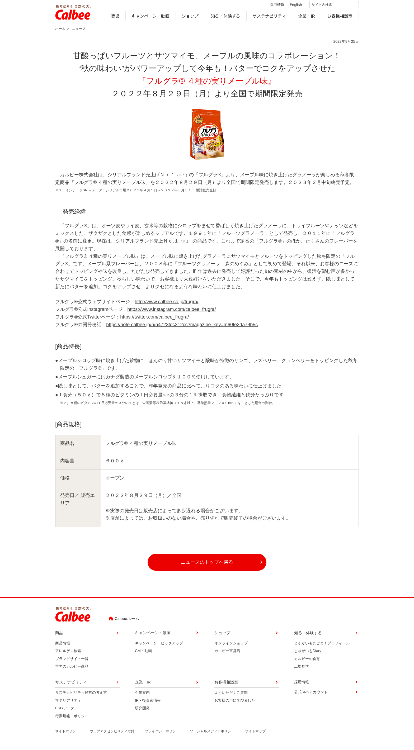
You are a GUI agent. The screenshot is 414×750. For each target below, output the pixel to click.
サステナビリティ (269, 17)
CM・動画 (143, 653)
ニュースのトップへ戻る (207, 564)
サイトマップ (255, 734)
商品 (115, 17)
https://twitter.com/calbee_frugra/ (154, 319)
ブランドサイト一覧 (71, 661)
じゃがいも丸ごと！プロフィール (322, 645)
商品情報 (62, 645)
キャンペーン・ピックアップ (159, 645)
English (291, 5)
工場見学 (301, 669)
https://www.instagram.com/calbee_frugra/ (171, 312)
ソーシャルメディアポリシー (212, 734)
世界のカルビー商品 (71, 669)
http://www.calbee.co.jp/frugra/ (166, 304)
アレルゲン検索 (68, 653)
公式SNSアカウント (311, 694)
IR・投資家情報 (148, 703)
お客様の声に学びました (234, 703)
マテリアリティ (68, 703)
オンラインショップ (231, 645)
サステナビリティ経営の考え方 (81, 695)
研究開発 (142, 711)
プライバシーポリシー (162, 734)
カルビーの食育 (307, 661)
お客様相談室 (340, 17)
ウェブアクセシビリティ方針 (112, 734)
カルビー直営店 (227, 653)
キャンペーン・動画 (151, 17)
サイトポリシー (67, 734)
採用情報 (272, 5)
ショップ (190, 17)
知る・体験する (225, 17)
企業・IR (306, 17)
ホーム (60, 31)
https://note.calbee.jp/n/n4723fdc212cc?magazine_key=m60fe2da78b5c (182, 327)
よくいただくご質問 (231, 695)
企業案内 (142, 695)
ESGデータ (64, 711)
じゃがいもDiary (307, 653)
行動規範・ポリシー (71, 718)
